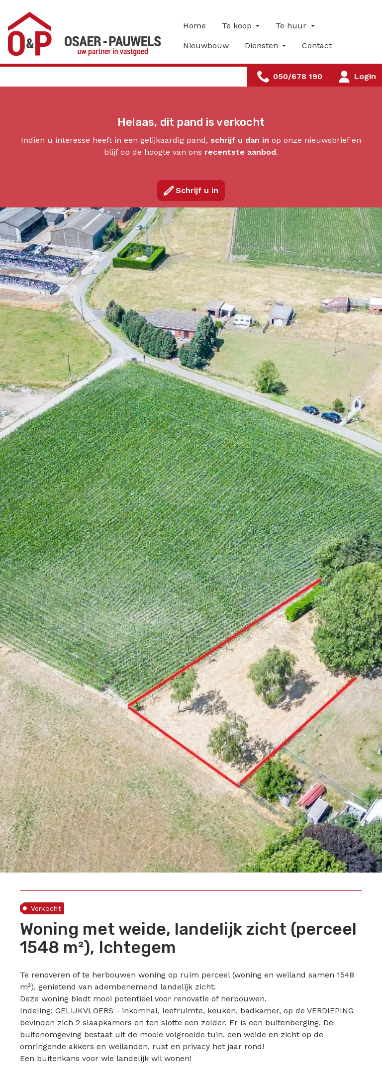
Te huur (292, 25)
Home (194, 25)
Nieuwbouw (206, 45)
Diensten (263, 45)
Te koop (238, 25)
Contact (317, 45)
